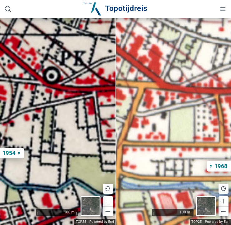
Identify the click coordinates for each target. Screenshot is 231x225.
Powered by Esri (101, 222)
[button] (108, 201)
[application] (57, 121)
